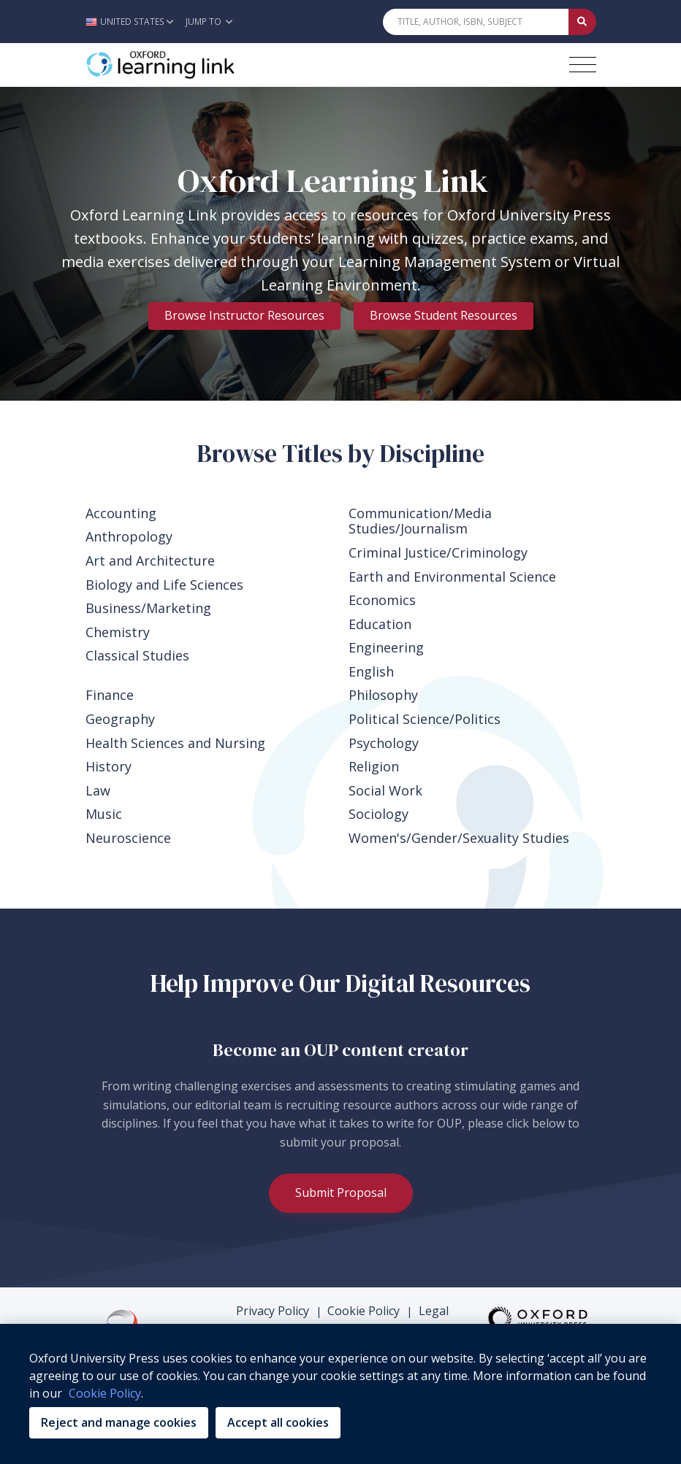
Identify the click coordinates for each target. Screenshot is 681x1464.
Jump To (209, 21)
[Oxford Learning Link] (195, 65)
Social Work (385, 790)
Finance (109, 695)
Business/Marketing (148, 608)
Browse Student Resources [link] (443, 315)
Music (103, 813)
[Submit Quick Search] (582, 22)
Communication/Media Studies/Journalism (420, 521)
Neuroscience (128, 838)
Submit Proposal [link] (341, 1192)
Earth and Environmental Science (452, 576)
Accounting (120, 513)
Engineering (386, 647)
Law (97, 790)
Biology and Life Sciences (164, 584)
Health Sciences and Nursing (175, 743)
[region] (340, 1394)
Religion (374, 766)
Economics (382, 600)
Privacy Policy (272, 1311)
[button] (133, 21)
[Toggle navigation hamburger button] (582, 64)
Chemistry (117, 632)
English (371, 671)
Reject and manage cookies (119, 1422)
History (108, 766)
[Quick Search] (475, 22)
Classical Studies (137, 655)
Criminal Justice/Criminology (438, 552)
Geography (120, 719)
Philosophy (383, 695)
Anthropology (128, 536)
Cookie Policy (363, 1311)
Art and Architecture (150, 560)
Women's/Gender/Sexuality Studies (459, 838)
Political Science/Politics (425, 719)
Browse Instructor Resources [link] (244, 315)
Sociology (378, 813)
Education (380, 624)
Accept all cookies (278, 1422)
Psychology (384, 743)
